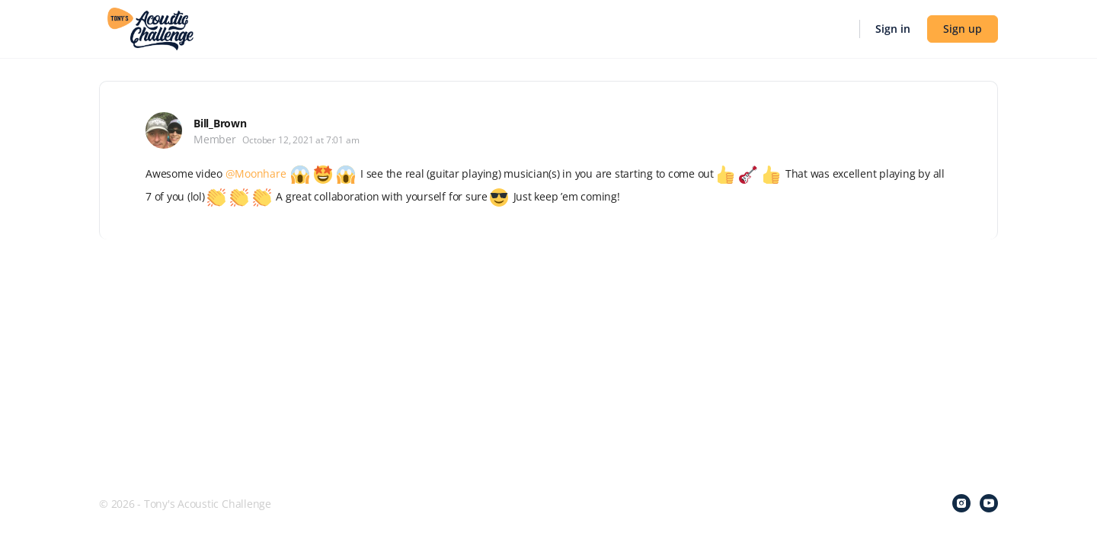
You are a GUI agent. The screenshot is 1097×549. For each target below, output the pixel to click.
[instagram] (961, 503)
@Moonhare (255, 173)
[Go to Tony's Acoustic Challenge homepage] (150, 27)
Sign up (962, 28)
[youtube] (989, 503)
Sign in (892, 28)
